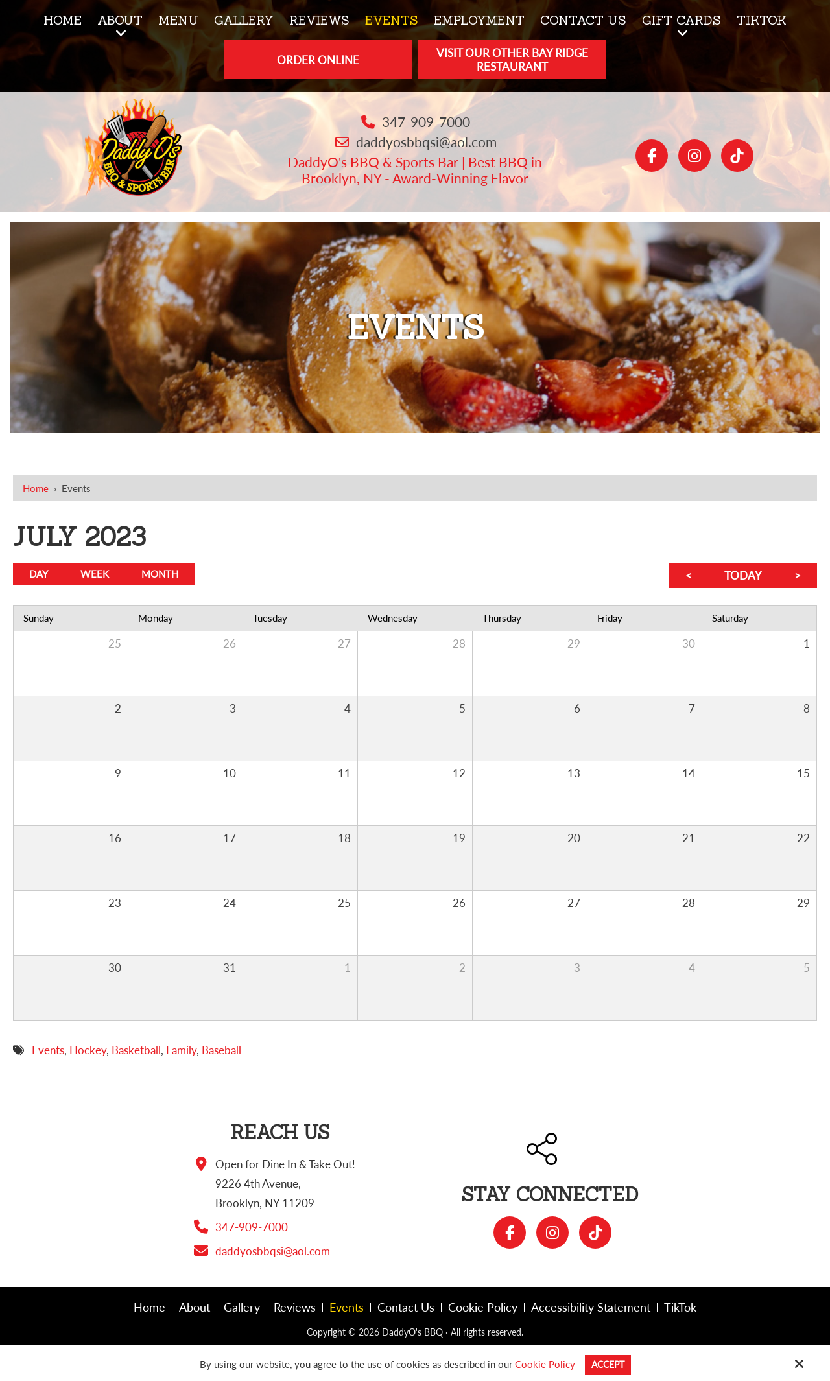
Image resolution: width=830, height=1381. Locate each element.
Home (36, 488)
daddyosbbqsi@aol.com (426, 142)
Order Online (318, 60)
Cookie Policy (543, 1364)
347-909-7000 (426, 121)
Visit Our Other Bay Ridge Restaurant (512, 59)
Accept (607, 1364)
